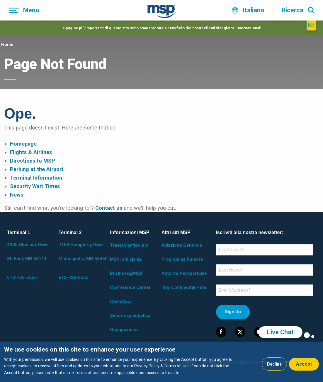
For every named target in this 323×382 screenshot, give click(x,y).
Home (7, 44)
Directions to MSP (32, 161)
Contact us (108, 208)
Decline (274, 364)
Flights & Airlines (31, 152)
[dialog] (161, 362)
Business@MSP (126, 273)
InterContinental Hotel (185, 287)
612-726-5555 (22, 277)
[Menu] (24, 10)
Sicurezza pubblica (130, 315)
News (16, 195)
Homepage (23, 144)
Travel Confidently (129, 245)
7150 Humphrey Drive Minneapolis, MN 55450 (83, 251)
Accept (304, 364)
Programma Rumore (182, 259)
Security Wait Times (35, 186)
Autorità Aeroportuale (184, 273)
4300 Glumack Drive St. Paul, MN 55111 (28, 251)
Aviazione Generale (182, 245)
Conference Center (130, 287)
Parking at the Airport (37, 169)
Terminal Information (36, 178)
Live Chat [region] (280, 332)
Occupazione (124, 329)
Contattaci (120, 301)
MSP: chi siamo (126, 259)
